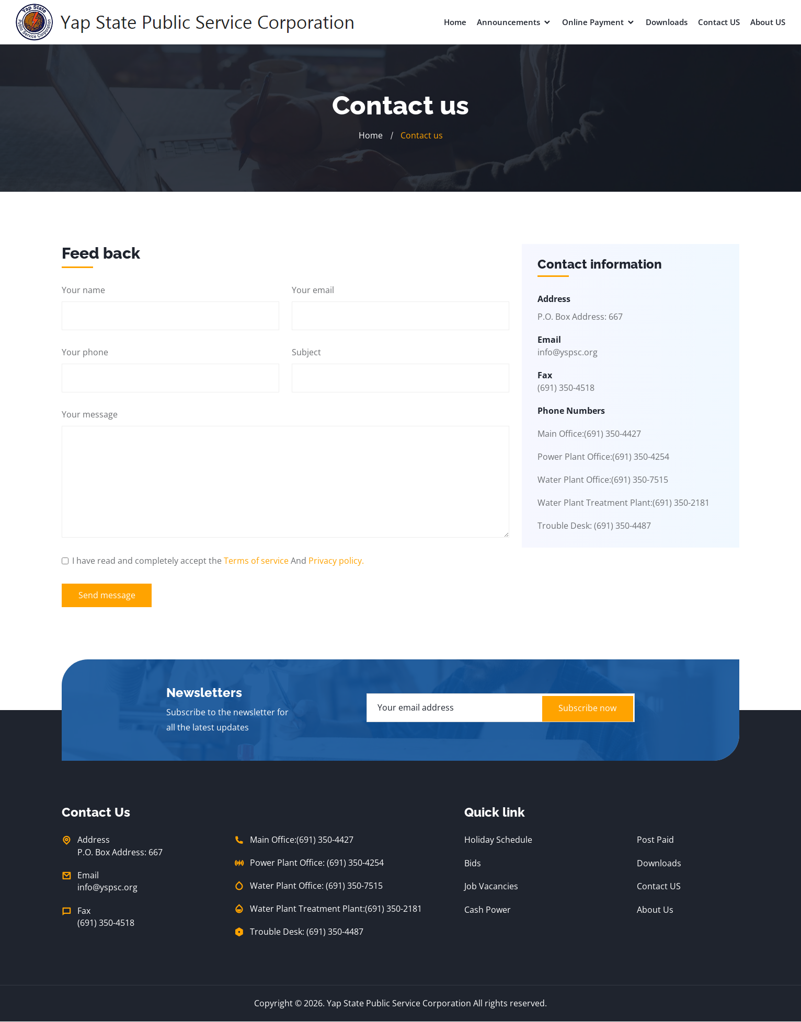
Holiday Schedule (498, 840)
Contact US (719, 22)
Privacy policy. (336, 560)
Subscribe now (586, 708)
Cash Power (487, 909)
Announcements (514, 22)
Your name (83, 289)
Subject (306, 351)
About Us (655, 909)
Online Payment (598, 22)
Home (455, 22)
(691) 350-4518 (105, 924)
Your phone (85, 351)
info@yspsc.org (567, 352)
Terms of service (256, 560)
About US (767, 22)
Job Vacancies (491, 886)
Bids (472, 863)
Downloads (667, 22)
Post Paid (655, 840)
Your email (313, 289)
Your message (90, 414)
